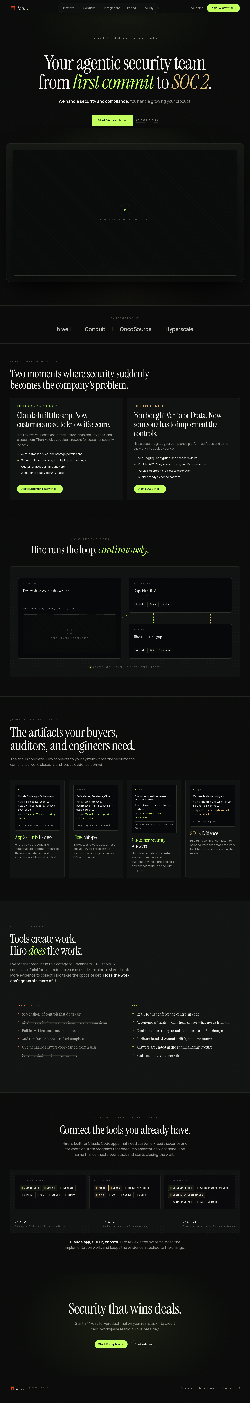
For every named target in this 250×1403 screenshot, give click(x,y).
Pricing (131, 8)
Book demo (196, 8)
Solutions (90, 8)
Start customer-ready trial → (40, 489)
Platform (69, 8)
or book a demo (147, 120)
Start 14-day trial (112, 120)
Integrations (112, 8)
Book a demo (143, 1344)
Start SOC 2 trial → (150, 489)
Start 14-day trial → (223, 8)
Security (148, 8)
